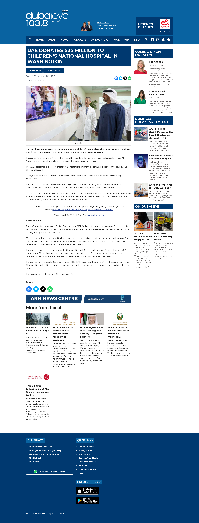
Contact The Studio (88, 458)
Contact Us (84, 454)
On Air (52, 39)
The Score (34, 462)
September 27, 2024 (96, 215)
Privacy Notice (85, 450)
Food (116, 39)
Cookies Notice (86, 447)
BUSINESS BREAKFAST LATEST (151, 120)
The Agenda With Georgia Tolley (45, 450)
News (64, 39)
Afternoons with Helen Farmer (44, 454)
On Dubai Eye (99, 39)
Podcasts (79, 39)
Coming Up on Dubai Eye (148, 53)
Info (137, 39)
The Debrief (35, 458)
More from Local (55, 70)
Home (40, 39)
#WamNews (58, 209)
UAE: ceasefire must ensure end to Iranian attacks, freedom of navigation (65, 327)
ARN (35, 513)
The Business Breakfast (41, 447)
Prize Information (87, 469)
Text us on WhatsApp (50, 471)
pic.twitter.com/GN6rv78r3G (100, 209)
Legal (81, 473)
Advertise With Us (87, 462)
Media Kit (83, 465)
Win (127, 39)
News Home (35, 70)
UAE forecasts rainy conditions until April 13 (38, 324)
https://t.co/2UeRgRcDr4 (76, 209)
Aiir (43, 513)
